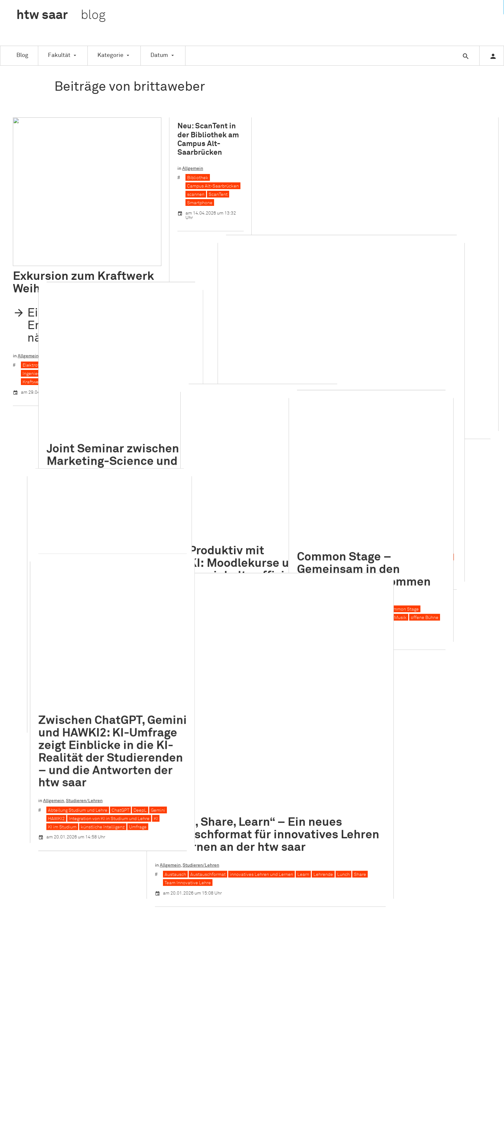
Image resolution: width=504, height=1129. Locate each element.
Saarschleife (373, 184)
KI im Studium (36, 633)
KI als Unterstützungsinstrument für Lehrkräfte (235, 423)
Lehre (293, 423)
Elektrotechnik (37, 217)
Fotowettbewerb (134, 476)
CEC (223, 789)
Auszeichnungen (57, 458)
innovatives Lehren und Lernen (284, 533)
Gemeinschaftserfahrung (377, 410)
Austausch (198, 533)
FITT (223, 830)
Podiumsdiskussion (289, 184)
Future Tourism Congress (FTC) (393, 291)
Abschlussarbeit (235, 973)
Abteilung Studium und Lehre (52, 616)
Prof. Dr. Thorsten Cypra (46, 484)
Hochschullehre (292, 414)
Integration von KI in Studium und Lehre (83, 624)
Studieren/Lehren (81, 207)
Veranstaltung (340, 158)
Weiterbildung (233, 989)
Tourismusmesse (351, 308)
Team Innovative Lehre (210, 542)
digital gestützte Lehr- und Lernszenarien (229, 414)
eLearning (229, 805)
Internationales (325, 282)
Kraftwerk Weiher (96, 225)
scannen (195, 194)
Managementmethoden (293, 176)
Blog (22, 55)
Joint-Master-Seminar (45, 361)
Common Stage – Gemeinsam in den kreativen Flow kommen (409, 362)
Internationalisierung (126, 353)
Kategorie (110, 55)
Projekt (226, 919)
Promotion (229, 927)
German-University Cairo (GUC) (69, 353)
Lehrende (346, 533)
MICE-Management (341, 176)
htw (60, 15)
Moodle (268, 431)
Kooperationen (234, 878)
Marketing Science (92, 361)
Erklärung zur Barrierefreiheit (331, 781)
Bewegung (362, 402)
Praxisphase (231, 911)
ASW (224, 773)
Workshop (400, 184)
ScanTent (218, 194)
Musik (445, 410)
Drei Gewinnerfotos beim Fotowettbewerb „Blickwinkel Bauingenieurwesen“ (82, 422)
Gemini (132, 616)
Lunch (366, 533)
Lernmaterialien (203, 431)
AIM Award (280, 167)
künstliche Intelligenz (77, 633)
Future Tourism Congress (332, 291)
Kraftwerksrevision (137, 225)
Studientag (230, 959)
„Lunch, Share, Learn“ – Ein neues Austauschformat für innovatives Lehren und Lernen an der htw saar (289, 493)
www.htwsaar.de (318, 789)
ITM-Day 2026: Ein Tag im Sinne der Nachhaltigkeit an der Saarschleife (357, 134)
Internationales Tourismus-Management (370, 167)
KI (314, 414)
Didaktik (213, 405)
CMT (273, 291)
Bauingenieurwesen (103, 468)
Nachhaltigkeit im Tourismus (429, 176)
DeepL (114, 616)
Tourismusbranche (310, 308)
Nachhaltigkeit (380, 176)
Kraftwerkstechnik (41, 233)
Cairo (27, 353)
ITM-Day (424, 167)
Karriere (445, 167)
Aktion (225, 749)
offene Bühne (469, 410)
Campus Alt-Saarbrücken (213, 186)
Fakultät (59, 55)
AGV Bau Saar (36, 468)
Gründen (228, 854)
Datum (159, 55)
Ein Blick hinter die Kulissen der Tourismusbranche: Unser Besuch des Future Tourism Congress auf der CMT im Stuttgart (372, 245)
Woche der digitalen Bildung (215, 439)
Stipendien (230, 943)
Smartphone (199, 203)
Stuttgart (278, 308)
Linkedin (392, 765)
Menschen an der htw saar (103, 458)
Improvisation (421, 410)
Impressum (312, 765)
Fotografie (102, 476)
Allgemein (28, 207)
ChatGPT (95, 616)
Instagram (393, 757)
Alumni (226, 765)
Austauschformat (230, 533)
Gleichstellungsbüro (239, 846)
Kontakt (309, 757)
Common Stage (448, 402)
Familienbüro (232, 822)
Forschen (228, 838)
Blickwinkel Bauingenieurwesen (55, 476)
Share (382, 533)
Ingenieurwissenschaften (48, 225)
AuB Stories (67, 468)
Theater (359, 419)
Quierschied (77, 233)
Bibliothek (197, 178)
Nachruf (227, 903)
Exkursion (50, 207)
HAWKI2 (30, 624)
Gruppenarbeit (310, 167)
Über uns (310, 749)
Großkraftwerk (97, 217)
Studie (225, 951)
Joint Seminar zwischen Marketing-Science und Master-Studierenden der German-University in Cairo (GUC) (84, 300)
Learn (326, 533)
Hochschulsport (235, 862)
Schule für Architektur (241, 935)
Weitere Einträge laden (252, 688)
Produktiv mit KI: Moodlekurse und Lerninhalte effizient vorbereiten (234, 368)
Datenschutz (314, 773)
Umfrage (112, 633)
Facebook (393, 749)
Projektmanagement (335, 184)
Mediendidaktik (240, 431)
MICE (434, 299)
